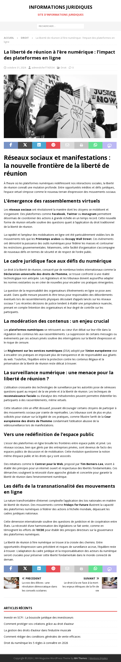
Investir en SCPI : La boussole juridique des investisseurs (38, 617)
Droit (63, 67)
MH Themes (80, 658)
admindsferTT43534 (43, 67)
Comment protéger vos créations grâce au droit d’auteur (39, 624)
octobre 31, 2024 (16, 67)
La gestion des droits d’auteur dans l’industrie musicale (37, 630)
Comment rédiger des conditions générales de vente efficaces (42, 636)
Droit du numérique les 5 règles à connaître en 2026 (36, 643)
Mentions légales (98, 658)
